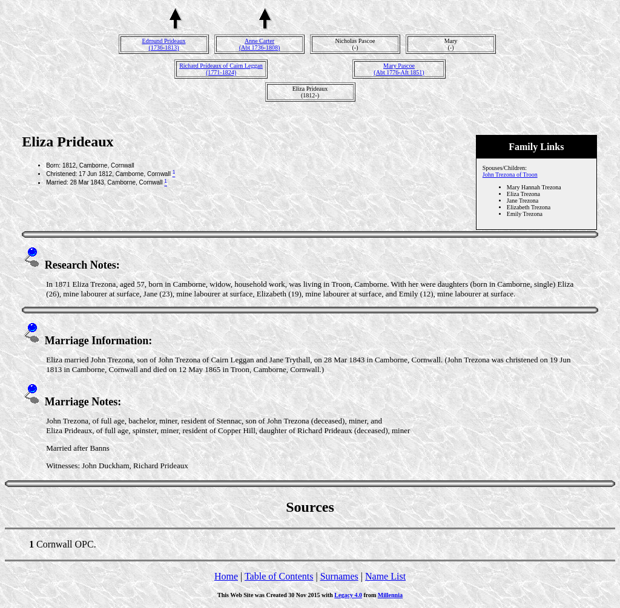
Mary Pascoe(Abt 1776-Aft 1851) (399, 69)
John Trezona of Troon (510, 174)
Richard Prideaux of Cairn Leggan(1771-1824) (221, 69)
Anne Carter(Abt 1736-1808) (259, 44)
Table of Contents (279, 576)
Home (226, 576)
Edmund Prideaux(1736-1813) (164, 44)
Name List (385, 576)
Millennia (390, 595)
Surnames (339, 576)
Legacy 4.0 (348, 595)
